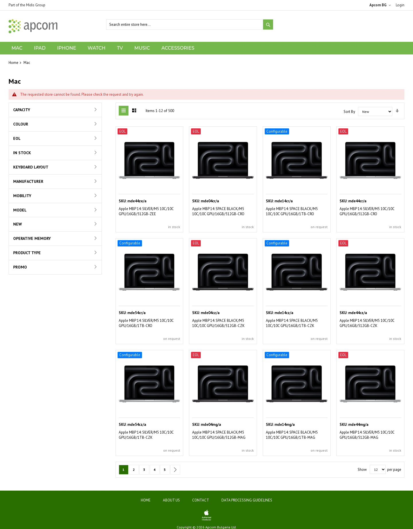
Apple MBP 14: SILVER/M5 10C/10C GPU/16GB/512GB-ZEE (146, 211)
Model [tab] (20, 210)
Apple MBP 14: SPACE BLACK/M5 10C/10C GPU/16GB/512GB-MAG (219, 435)
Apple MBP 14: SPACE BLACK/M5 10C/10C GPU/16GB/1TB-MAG (292, 435)
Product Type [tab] (27, 252)
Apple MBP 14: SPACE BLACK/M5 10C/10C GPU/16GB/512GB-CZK (218, 323)
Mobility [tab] (22, 195)
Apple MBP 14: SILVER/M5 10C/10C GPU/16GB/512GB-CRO (367, 211)
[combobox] (189, 24)
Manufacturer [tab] (28, 181)
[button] (381, 5)
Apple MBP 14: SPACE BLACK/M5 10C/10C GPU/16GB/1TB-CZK (292, 323)
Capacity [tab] (21, 109)
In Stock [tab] (22, 152)
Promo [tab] (20, 267)
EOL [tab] (17, 138)
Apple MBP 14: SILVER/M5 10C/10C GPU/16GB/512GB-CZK (367, 323)
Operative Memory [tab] (32, 238)
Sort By (349, 111)
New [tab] (17, 224)
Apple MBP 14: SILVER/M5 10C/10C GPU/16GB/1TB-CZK (146, 435)
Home (13, 62)
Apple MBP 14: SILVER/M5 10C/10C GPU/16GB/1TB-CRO (146, 323)
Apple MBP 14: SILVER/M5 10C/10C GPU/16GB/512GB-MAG (367, 435)
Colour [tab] (20, 124)
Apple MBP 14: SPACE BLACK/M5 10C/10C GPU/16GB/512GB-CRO (218, 211)
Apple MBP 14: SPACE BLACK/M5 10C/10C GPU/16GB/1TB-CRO (292, 211)
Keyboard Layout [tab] (30, 167)
